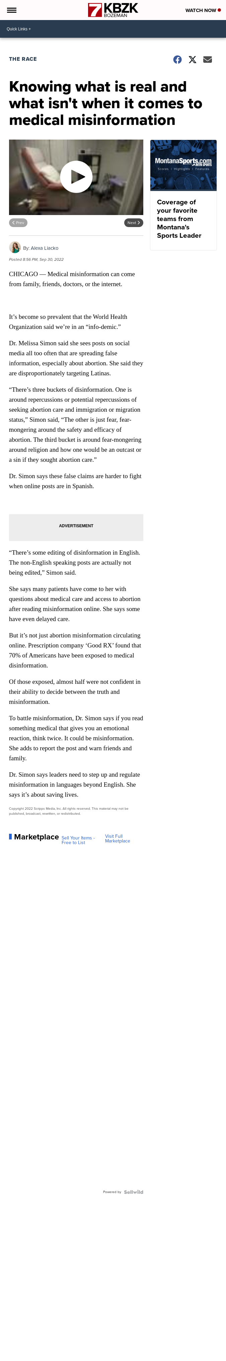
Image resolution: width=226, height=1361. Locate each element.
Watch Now (203, 10)
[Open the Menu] (11, 10)
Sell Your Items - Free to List (78, 840)
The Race (24, 59)
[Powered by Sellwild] (133, 1192)
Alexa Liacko (45, 248)
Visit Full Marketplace (117, 838)
